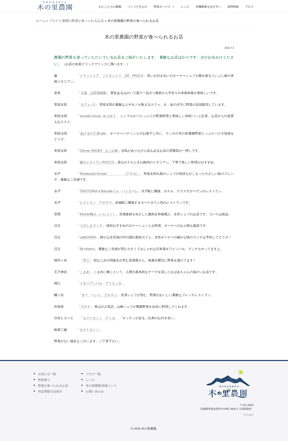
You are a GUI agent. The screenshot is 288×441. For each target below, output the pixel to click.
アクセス (248, 414)
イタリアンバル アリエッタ (100, 283)
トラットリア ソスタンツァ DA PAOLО (111, 75)
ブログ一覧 (93, 374)
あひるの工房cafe (93, 133)
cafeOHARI (88, 237)
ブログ (249, 6)
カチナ (85, 306)
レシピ (185, 6)
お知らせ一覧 (47, 374)
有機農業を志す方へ (208, 6)
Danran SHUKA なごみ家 (99, 150)
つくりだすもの (137, 6)
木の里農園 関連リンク (101, 385)
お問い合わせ (95, 391)
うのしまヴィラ (91, 225)
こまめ (84, 272)
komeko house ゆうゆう (98, 116)
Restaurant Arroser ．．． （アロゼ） (109, 173)
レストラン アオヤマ (96, 202)
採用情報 (233, 6)
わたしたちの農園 (110, 6)
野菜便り (44, 379)
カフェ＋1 (88, 104)
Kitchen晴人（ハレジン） (98, 214)
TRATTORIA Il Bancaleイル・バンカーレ (109, 191)
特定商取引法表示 (50, 391)
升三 (86, 260)
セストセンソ (89, 329)
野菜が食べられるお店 (53, 385)
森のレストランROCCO (97, 162)
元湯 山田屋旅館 (93, 93)
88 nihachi (87, 249)
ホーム (40, 20)
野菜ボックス (164, 6)
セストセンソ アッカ (99, 318)
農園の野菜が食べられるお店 (83, 20)
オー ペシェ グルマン (99, 295)
